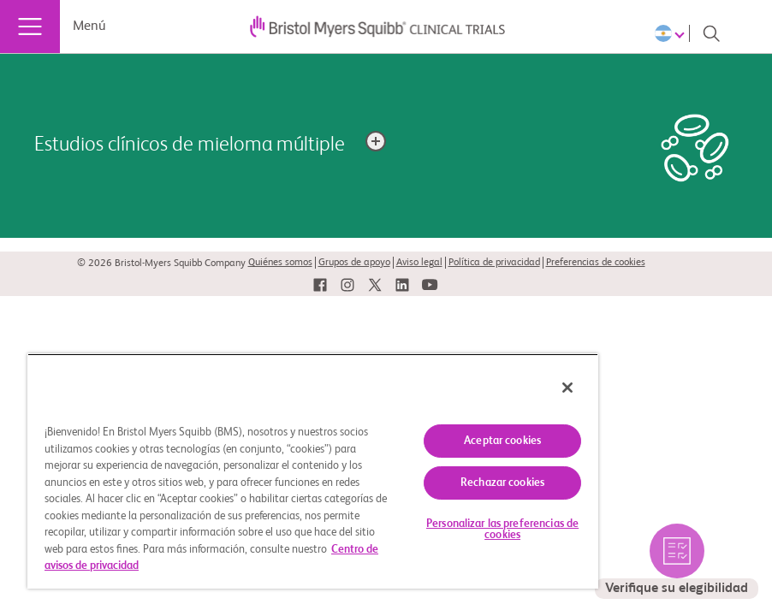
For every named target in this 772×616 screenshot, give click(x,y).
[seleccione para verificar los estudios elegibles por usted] (676, 561)
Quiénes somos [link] (280, 263)
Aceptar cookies (502, 441)
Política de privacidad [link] (494, 263)
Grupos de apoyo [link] (354, 263)
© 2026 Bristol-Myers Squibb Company (161, 263)
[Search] (711, 33)
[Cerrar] (567, 387)
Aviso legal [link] (419, 263)
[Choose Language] (672, 33)
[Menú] (30, 26)
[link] (320, 285)
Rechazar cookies (502, 483)
